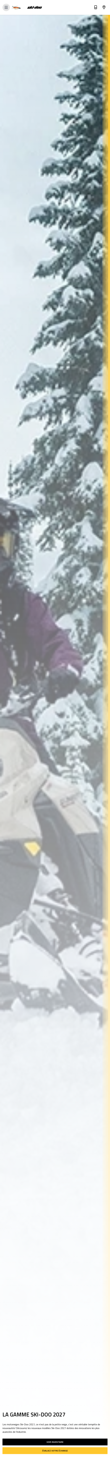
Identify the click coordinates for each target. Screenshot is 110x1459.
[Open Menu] (6, 7)
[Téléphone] (95, 7)
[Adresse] (104, 7)
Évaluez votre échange (55, 1450)
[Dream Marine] (18, 7)
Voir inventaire (55, 1442)
